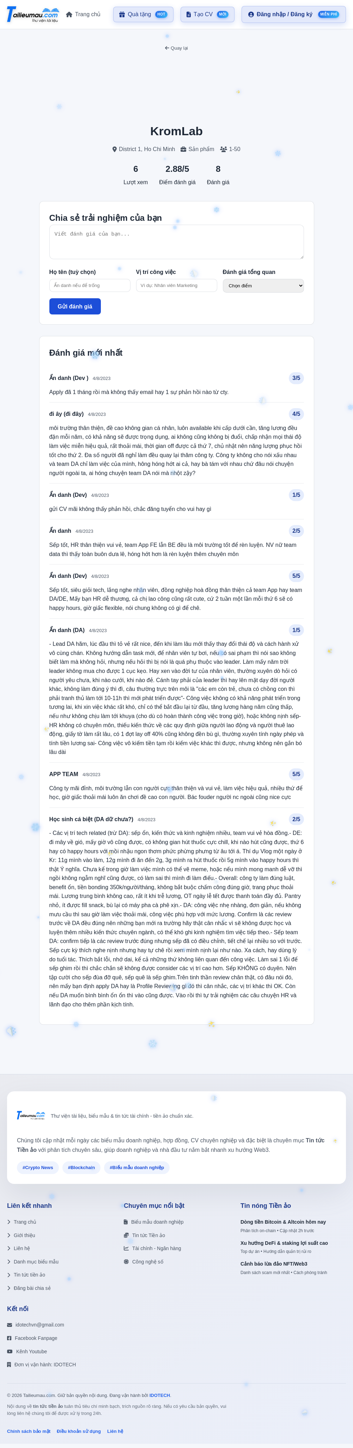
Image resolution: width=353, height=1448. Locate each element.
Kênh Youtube (27, 1356)
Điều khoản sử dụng (79, 1435)
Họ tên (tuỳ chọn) (72, 276)
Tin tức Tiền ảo (144, 1239)
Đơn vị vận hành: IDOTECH (41, 1369)
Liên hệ (18, 1252)
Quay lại (176, 48)
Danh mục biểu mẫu (33, 1266)
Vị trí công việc (156, 276)
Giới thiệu (21, 1239)
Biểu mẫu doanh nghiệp (154, 1226)
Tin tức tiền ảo (26, 1279)
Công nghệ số (143, 1266)
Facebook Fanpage (32, 1342)
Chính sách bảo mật (28, 1435)
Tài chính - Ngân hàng (152, 1252)
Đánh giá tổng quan (249, 276)
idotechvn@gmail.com (35, 1329)
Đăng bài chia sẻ (29, 1292)
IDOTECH (160, 1399)
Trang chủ (21, 1226)
